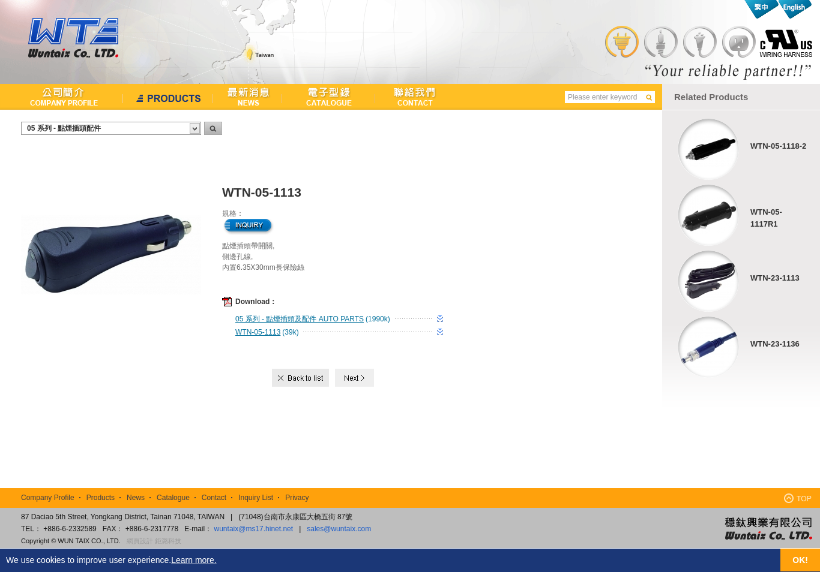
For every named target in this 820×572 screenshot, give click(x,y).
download (440, 319)
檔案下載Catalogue (328, 97)
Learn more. (193, 560)
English (794, 9)
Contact (214, 497)
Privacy (297, 497)
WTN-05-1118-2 (778, 146)
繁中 (761, 9)
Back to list (301, 378)
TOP (798, 498)
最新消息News (247, 97)
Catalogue (173, 497)
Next (354, 378)
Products (100, 497)
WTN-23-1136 (775, 343)
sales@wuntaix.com (339, 529)
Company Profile (47, 497)
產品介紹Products (168, 97)
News (136, 497)
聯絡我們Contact (409, 97)
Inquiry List (255, 497)
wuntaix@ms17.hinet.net (254, 529)
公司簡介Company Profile (61, 97)
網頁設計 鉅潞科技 (154, 540)
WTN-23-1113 (775, 277)
